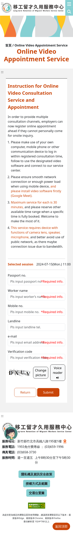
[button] (69, 8)
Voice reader (57, 372)
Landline (14, 321)
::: (2, 3)
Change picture (40, 372)
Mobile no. (15, 306)
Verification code (20, 351)
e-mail (12, 336)
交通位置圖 (36, 493)
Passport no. (17, 275)
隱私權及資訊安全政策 (36, 474)
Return (25, 392)
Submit (48, 392)
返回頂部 (61, 526)
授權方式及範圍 (36, 483)
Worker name (18, 290)
